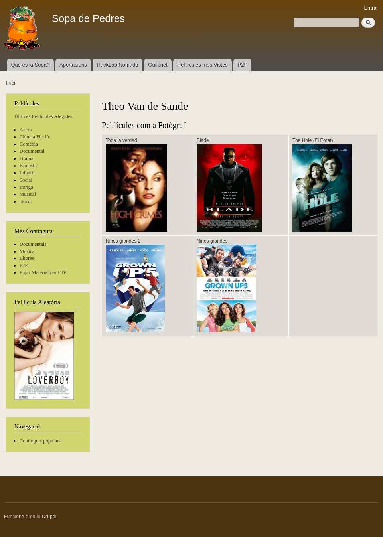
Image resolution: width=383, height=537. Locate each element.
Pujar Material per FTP (43, 272)
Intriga (26, 187)
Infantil (27, 173)
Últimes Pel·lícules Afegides (43, 116)
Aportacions (73, 65)
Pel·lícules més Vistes (203, 65)
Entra (370, 8)
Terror (26, 201)
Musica (27, 251)
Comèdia (29, 144)
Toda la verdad (121, 140)
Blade (203, 140)
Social (26, 180)
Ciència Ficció (34, 137)
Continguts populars (40, 441)
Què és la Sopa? (30, 65)
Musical (28, 194)
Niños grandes (212, 241)
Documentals (33, 244)
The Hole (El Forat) (312, 140)
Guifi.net (157, 65)
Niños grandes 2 (123, 241)
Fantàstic (29, 165)
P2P (243, 65)
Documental (32, 151)
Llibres (27, 258)
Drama (27, 158)
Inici (10, 83)
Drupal (49, 516)
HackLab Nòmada (117, 65)
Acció (26, 129)
